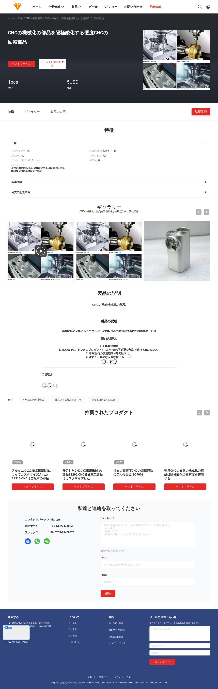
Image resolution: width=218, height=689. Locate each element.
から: (104, 557)
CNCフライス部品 (117, 630)
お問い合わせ (75, 642)
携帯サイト (103, 677)
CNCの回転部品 (34, 18)
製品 (20, 18)
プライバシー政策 (122, 677)
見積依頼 (201, 111)
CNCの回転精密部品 (33, 399)
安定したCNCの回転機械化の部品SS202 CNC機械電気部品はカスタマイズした (83, 474)
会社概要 (73, 623)
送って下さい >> (162, 662)
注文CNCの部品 (116, 623)
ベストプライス (21, 63)
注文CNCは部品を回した (68, 399)
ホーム (11, 18)
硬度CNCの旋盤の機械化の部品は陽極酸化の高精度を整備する (184, 474)
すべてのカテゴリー (118, 643)
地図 (90, 677)
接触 (108, 593)
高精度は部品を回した (103, 399)
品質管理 (73, 636)
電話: (104, 575)
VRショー (110, 6)
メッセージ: (108, 518)
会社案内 (73, 629)
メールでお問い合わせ (52, 63)
